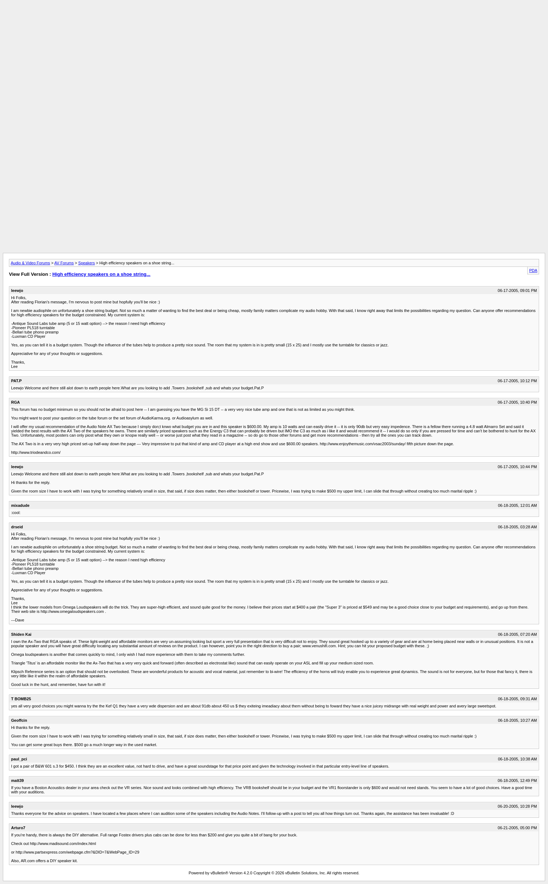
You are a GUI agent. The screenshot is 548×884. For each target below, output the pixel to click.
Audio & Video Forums (30, 263)
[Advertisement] (274, 19)
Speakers (86, 263)
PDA (533, 270)
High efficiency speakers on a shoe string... (101, 274)
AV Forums (64, 263)
